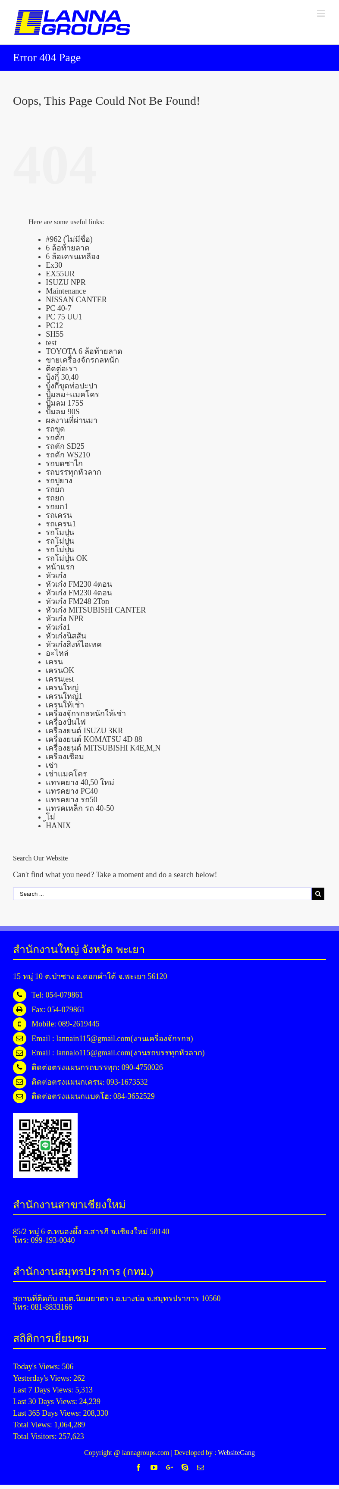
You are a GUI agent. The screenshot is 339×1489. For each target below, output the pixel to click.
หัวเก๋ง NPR (65, 618)
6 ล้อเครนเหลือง (73, 256)
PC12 (54, 325)
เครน (54, 661)
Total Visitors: (36, 1436)
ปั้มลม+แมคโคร (72, 394)
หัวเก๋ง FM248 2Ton (77, 601)
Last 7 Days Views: (44, 1390)
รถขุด (55, 429)
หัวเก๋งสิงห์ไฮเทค (74, 644)
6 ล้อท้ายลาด (68, 248)
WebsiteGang (236, 1452)
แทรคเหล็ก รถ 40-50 (80, 808)
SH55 (54, 334)
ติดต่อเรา (61, 368)
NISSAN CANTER (76, 299)
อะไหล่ (57, 653)
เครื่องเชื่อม (65, 756)
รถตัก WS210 (68, 454)
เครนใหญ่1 (64, 696)
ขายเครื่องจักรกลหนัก (82, 360)
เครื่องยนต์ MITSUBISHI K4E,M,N (103, 748)
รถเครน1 (61, 523)
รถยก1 (57, 506)
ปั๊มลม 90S (63, 411)
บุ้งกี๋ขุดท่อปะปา (71, 386)
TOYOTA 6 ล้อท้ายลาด (84, 351)
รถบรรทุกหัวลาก (73, 472)
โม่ (50, 817)
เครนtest (60, 679)
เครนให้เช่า (65, 705)
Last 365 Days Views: (48, 1413)
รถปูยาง (59, 480)
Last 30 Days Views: (46, 1401)
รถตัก (55, 437)
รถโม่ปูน (60, 541)
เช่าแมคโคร (66, 774)
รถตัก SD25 (65, 446)
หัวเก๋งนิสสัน (66, 636)
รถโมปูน (60, 532)
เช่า (52, 765)
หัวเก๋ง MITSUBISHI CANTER (96, 610)
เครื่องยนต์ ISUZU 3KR (84, 730)
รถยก (55, 489)
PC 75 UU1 (64, 317)
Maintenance (66, 291)
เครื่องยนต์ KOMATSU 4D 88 (94, 739)
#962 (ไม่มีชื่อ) (69, 239)
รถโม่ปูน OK (67, 558)
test (51, 342)
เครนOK (60, 670)
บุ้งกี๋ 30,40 (62, 377)
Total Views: (33, 1424)
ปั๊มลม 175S (65, 403)
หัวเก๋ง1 (58, 627)
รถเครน (59, 515)
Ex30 (54, 265)
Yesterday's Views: (43, 1378)
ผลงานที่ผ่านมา (71, 420)
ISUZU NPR (66, 282)
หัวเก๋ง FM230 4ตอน (79, 584)
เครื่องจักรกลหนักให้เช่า (86, 713)
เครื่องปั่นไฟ (66, 722)
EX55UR (60, 273)
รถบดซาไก (64, 463)
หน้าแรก (60, 567)
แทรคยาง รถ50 (71, 799)
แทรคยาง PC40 (72, 791)
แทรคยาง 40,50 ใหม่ (80, 782)
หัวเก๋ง (56, 575)
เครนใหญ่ (62, 687)
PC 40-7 (59, 308)
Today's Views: (37, 1366)
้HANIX (58, 825)
